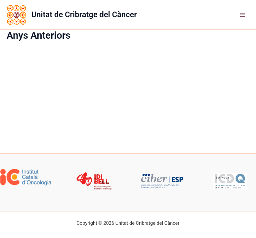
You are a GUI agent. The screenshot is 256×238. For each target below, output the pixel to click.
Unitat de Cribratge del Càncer (84, 14)
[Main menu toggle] (242, 15)
